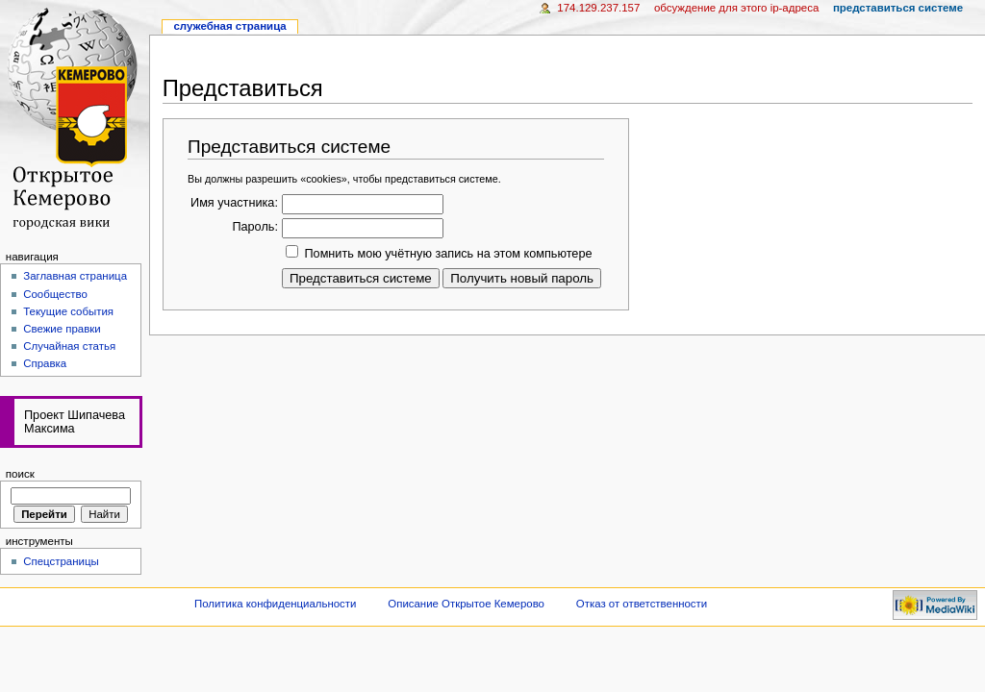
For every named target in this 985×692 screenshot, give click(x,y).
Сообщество (55, 294)
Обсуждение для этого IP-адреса (736, 7)
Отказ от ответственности (641, 603)
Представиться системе (898, 7)
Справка (44, 363)
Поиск (20, 474)
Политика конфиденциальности (275, 603)
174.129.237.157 (598, 7)
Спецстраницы (61, 561)
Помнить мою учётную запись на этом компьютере (448, 253)
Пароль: (255, 227)
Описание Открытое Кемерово (466, 603)
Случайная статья (69, 346)
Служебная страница (229, 26)
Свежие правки (62, 328)
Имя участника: (234, 203)
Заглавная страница (75, 276)
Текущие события (68, 311)
